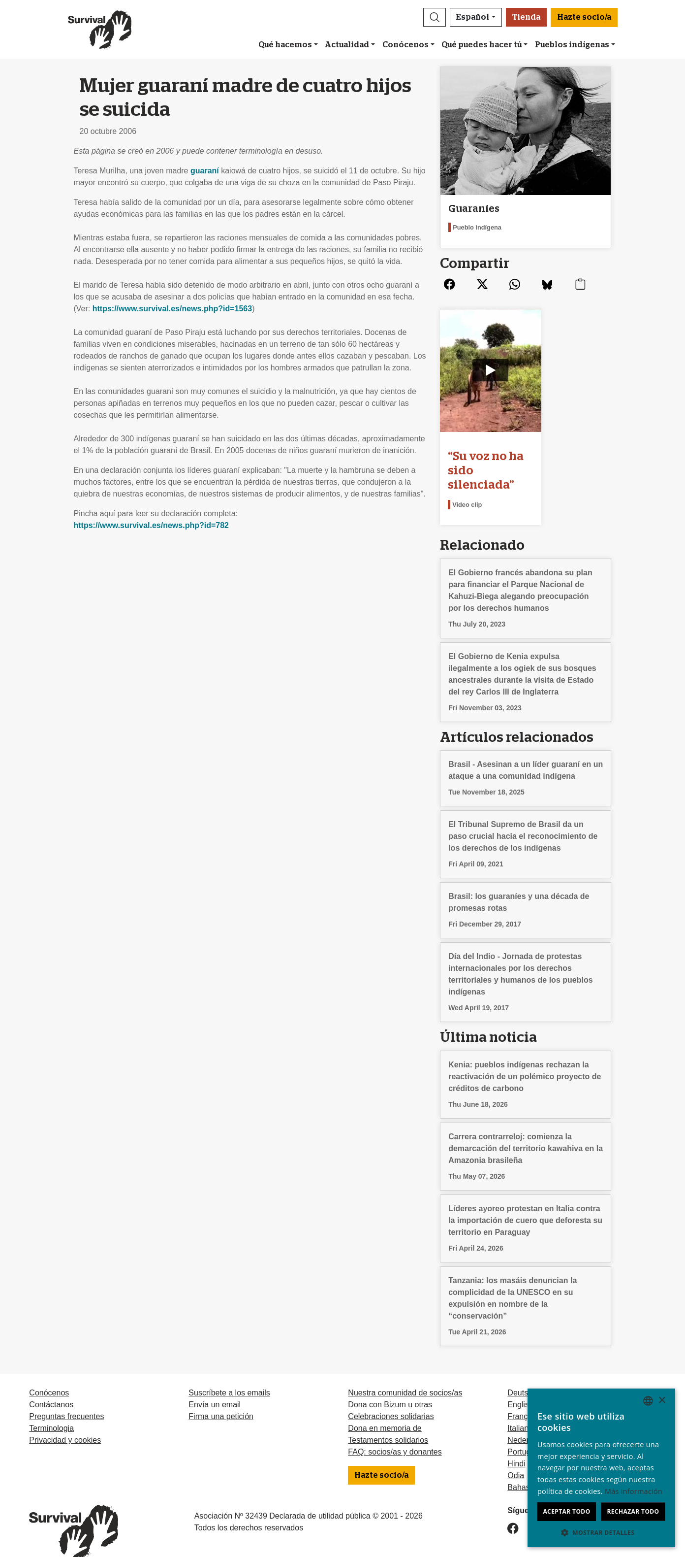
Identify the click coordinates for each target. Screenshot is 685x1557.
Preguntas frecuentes (66, 1397)
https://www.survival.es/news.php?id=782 (151, 525)
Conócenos (405, 45)
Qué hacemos (285, 45)
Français (522, 1397)
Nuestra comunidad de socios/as (405, 1374)
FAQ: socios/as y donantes (394, 1433)
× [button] (661, 1400)
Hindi (516, 1445)
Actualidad (347, 45)
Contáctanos (51, 1386)
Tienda (526, 17)
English (520, 1386)
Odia (515, 1457)
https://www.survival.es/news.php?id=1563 (172, 308)
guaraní (204, 170)
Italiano (520, 1409)
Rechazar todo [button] (633, 1511)
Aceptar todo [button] (566, 1511)
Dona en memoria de (384, 1409)
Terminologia (51, 1409)
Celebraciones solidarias (391, 1397)
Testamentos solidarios (388, 1421)
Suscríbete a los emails (229, 1374)
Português (525, 1433)
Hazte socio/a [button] (584, 17)
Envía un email (214, 1386)
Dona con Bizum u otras (390, 1386)
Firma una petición (220, 1397)
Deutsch (521, 1374)
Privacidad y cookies (65, 1421)
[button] (434, 17)
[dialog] (601, 1468)
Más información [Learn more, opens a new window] (633, 1491)
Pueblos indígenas (572, 45)
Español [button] (472, 17)
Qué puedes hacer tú (481, 45)
